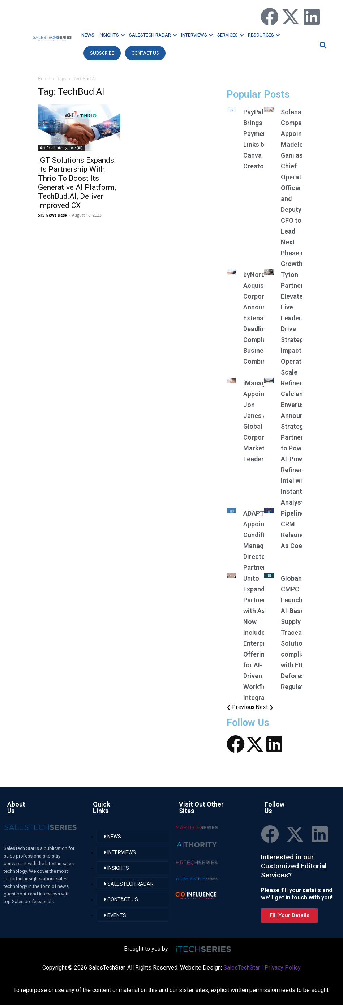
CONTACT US (145, 53)
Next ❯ (265, 707)
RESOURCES (264, 35)
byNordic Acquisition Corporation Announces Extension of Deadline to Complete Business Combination (262, 318)
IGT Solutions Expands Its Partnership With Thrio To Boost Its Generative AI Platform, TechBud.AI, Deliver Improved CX (77, 183)
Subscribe (102, 53)
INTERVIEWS (197, 35)
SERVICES (230, 35)
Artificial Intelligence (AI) (61, 147)
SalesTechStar (241, 967)
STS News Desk (52, 215)
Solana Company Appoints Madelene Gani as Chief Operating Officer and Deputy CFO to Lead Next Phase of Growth (295, 188)
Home (44, 79)
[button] (322, 45)
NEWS (87, 35)
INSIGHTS (112, 35)
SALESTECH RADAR (153, 35)
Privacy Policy (283, 967)
